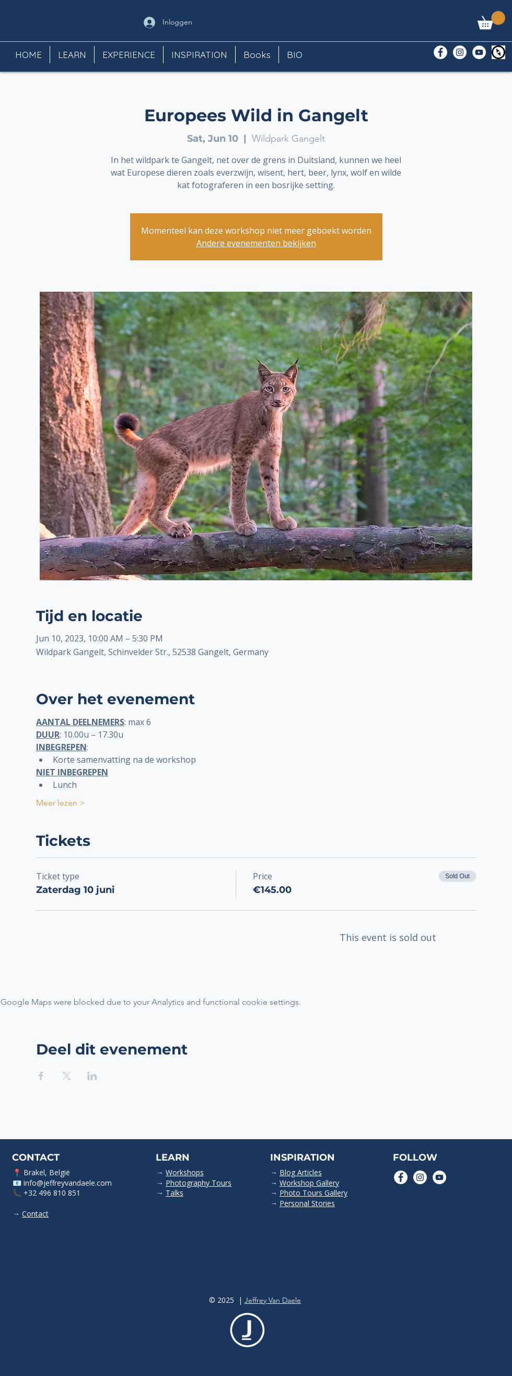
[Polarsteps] (498, 52)
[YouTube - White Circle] (479, 52)
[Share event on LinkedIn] (92, 1076)
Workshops (185, 1172)
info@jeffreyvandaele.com (68, 1183)
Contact (35, 1214)
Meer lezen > (60, 803)
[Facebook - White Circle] (440, 52)
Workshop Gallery (309, 1183)
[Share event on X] (67, 1076)
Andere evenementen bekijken (256, 243)
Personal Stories (307, 1203)
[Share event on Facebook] (41, 1076)
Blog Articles (301, 1172)
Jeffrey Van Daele (273, 1300)
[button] (491, 20)
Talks (174, 1193)
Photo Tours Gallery (313, 1193)
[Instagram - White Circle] (460, 52)
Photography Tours (198, 1183)
